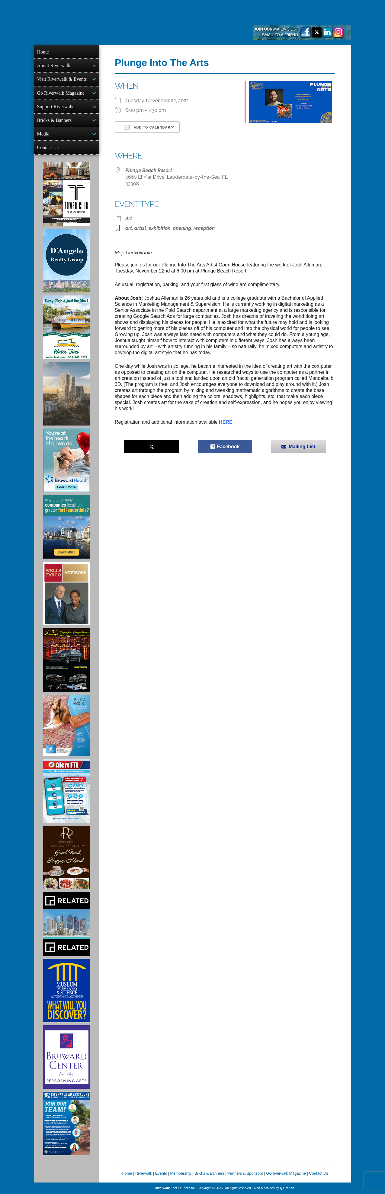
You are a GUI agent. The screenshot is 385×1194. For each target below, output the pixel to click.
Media (43, 133)
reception (204, 228)
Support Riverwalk (55, 106)
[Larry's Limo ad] (66, 660)
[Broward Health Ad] (66, 460)
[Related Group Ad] (66, 924)
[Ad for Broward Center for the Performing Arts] (66, 1057)
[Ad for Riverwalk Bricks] (66, 725)
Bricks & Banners (54, 120)
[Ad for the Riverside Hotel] (66, 857)
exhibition (160, 228)
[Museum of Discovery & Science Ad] (66, 990)
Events (161, 1173)
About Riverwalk (54, 65)
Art (128, 218)
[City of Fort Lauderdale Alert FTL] (66, 791)
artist (140, 228)
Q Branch (287, 1188)
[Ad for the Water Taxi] (66, 327)
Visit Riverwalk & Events (62, 79)
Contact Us (48, 147)
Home (43, 51)
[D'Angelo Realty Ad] (66, 260)
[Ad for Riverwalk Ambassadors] (66, 1123)
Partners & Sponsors (245, 1173)
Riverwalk (143, 1173)
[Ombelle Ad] (66, 393)
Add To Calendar (147, 127)
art (128, 228)
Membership (180, 1173)
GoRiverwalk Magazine (286, 1173)
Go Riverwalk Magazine (61, 93)
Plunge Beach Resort (148, 170)
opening (182, 228)
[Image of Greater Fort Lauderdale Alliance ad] (66, 527)
